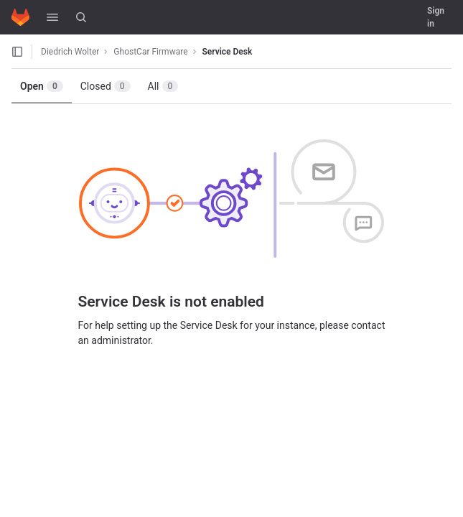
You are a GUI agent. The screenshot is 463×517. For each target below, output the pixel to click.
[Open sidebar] (17, 51)
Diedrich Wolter (70, 52)
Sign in (435, 17)
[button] (52, 17)
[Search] (81, 17)
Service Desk (227, 52)
